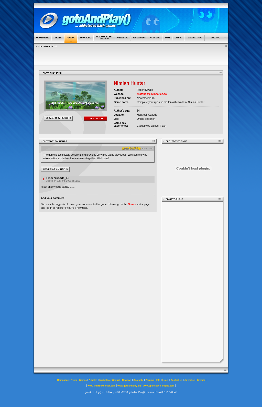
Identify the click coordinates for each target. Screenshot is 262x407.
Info (158, 380)
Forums (150, 380)
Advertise (189, 380)
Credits (201, 380)
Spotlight (139, 380)
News (74, 380)
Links (165, 380)
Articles (93, 380)
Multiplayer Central (109, 380)
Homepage (63, 380)
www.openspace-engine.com (158, 385)
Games (132, 204)
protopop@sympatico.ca (152, 94)
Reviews (126, 380)
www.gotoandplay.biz (129, 385)
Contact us (176, 380)
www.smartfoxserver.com (101, 385)
